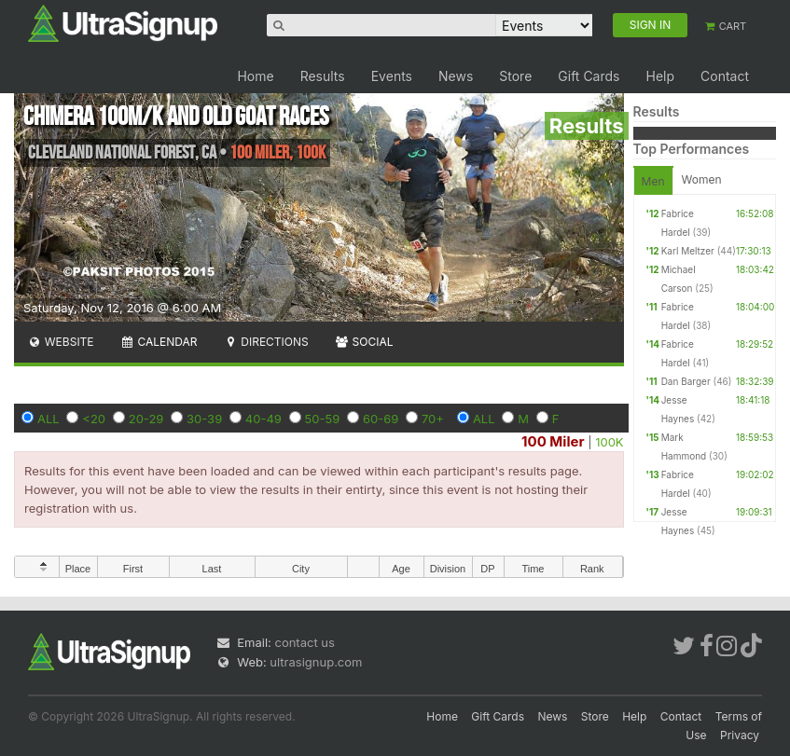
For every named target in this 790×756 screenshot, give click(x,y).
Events (391, 76)
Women (702, 179)
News (455, 76)
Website (60, 342)
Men (653, 181)
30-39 (204, 418)
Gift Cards (588, 76)
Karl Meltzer (687, 250)
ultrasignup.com (316, 661)
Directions (265, 342)
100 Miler (552, 441)
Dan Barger (686, 381)
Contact (724, 76)
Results (322, 76)
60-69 (380, 418)
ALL (48, 418)
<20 (93, 418)
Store (515, 76)
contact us (304, 642)
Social (364, 342)
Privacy (739, 735)
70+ (433, 418)
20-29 (146, 418)
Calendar (159, 342)
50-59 (322, 418)
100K (609, 441)
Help (659, 76)
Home (255, 76)
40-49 (263, 418)
